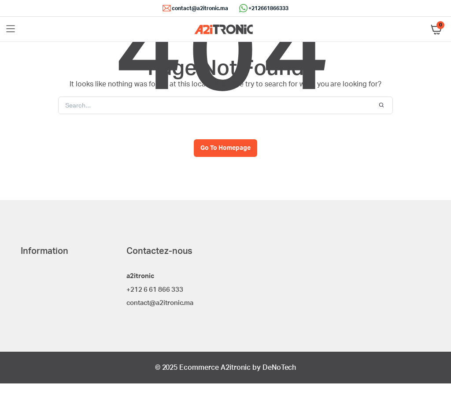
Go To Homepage (225, 148)
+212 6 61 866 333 (154, 289)
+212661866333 (268, 8)
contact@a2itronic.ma (200, 8)
